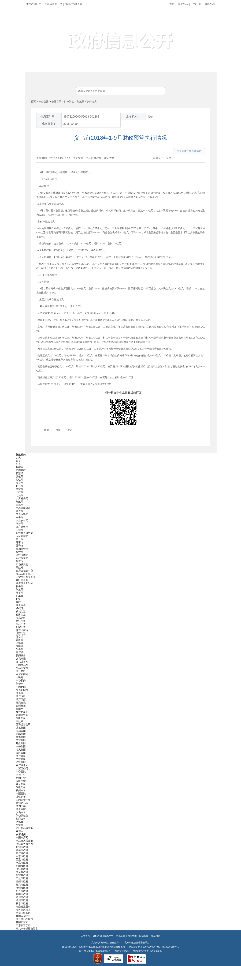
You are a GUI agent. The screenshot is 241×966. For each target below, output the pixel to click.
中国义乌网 (22, 664)
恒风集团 (21, 749)
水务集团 (21, 746)
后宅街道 (21, 627)
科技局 (19, 485)
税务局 (19, 586)
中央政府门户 (33, 4)
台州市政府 (22, 897)
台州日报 (21, 705)
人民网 (19, 677)
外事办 (19, 542)
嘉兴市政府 (22, 884)
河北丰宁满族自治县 (27, 928)
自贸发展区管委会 (25, 577)
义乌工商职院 (23, 573)
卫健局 (19, 529)
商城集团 (21, 730)
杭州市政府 (22, 846)
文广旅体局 (22, 526)
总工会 (19, 595)
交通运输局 (22, 514)
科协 (18, 598)
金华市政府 (22, 850)
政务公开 (196, 4)
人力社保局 (22, 498)
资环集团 (21, 752)
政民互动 (210, 4)
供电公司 (21, 718)
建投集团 (21, 743)
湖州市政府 (22, 887)
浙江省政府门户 (53, 4)
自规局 (19, 504)
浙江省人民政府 (24, 840)
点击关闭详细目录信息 (189, 150)
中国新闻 (21, 686)
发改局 (19, 476)
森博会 (19, 831)
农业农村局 (22, 520)
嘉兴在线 (21, 702)
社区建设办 (22, 580)
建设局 (19, 511)
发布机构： (133, 116)
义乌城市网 (22, 661)
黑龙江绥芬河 (23, 912)
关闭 (70, 430)
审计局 (19, 539)
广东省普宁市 (23, 925)
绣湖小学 (21, 806)
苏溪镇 (19, 639)
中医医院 (21, 793)
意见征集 (120, 936)
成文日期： (49, 123)
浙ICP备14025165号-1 (167, 946)
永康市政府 (22, 862)
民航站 (19, 567)
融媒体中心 (22, 715)
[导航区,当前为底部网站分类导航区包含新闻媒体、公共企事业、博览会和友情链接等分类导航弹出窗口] (120, 691)
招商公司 (21, 818)
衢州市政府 (22, 900)
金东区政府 (22, 856)
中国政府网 (22, 837)
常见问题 (155, 936)
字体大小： (159, 158)
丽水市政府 (22, 903)
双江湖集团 (22, 765)
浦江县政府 (22, 868)
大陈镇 (19, 646)
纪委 (18, 464)
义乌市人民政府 (63, 20)
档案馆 (19, 473)
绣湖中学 (21, 777)
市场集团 (21, 733)
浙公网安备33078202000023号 (94, 951)
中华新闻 (21, 680)
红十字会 (21, 605)
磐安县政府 (22, 875)
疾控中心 (21, 774)
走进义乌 (183, 4)
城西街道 (21, 633)
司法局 (19, 495)
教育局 (19, 482)
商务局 (19, 523)
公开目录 (56, 101)
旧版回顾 (143, 936)
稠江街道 (21, 620)
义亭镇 (19, 649)
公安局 (19, 489)
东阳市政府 (22, 865)
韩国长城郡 (22, 922)
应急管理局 (22, 536)
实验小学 (21, 781)
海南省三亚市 (23, 906)
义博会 (19, 825)
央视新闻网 (22, 690)
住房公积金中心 (24, 570)
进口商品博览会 (24, 828)
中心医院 (21, 771)
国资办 (19, 545)
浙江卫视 (21, 696)
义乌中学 (21, 812)
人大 (18, 457)
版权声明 (97, 936)
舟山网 (19, 708)
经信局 (19, 479)
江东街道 (21, 617)
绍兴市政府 (22, 890)
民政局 (19, 492)
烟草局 (19, 592)
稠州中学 (21, 790)
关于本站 (85, 936)
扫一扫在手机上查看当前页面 (123, 392)
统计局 (19, 551)
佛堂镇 (19, 636)
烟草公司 (21, 784)
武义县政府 (22, 872)
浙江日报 (21, 699)
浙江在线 (21, 671)
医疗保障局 (22, 555)
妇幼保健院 (22, 815)
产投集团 (21, 762)
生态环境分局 (23, 507)
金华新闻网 (22, 674)
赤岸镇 (19, 652)
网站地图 (132, 936)
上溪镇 (19, 642)
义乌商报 (21, 658)
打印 (58, 430)
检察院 (19, 467)
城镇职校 (21, 796)
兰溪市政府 (22, 859)
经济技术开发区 (24, 583)
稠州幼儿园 (22, 803)
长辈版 (234, 12)
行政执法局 (22, 558)
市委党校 (21, 470)
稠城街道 (21, 611)
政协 (18, 460)
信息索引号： (48, 116)
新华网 (19, 683)
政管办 (19, 561)
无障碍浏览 (231, 19)
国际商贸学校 (23, 799)
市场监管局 (22, 548)
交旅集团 (21, 740)
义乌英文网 (22, 668)
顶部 (46, 430)
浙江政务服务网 (74, 4)
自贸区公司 (22, 768)
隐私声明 (108, 936)
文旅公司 (21, 759)
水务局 (19, 517)
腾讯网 (19, 693)
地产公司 (21, 755)
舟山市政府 (22, 894)
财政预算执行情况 (87, 101)
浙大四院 (21, 809)
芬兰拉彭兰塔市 (24, 919)
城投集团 (21, 727)
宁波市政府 (22, 878)
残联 (18, 602)
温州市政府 (22, 881)
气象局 (19, 589)
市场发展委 (22, 564)
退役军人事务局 (24, 533)
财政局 (19, 501)
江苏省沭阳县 (23, 909)
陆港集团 (21, 737)
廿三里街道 (22, 630)
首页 (171, 4)
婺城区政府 (22, 853)
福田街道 (21, 614)
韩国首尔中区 (23, 916)
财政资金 (69, 101)
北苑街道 (21, 624)
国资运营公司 (23, 724)
